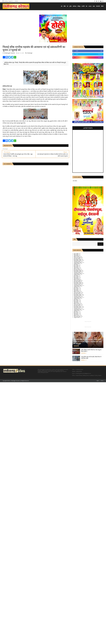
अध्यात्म (89, 6)
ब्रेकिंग (65, 6)
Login (97, 380)
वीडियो (102, 6)
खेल (86, 6)
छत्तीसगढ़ (74, 6)
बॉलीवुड (78, 6)
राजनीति (83, 6)
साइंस (94, 6)
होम (61, 6)
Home (16, 1)
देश (67, 6)
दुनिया (70, 6)
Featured (75, 180)
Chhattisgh (29, 53)
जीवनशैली (98, 6)
